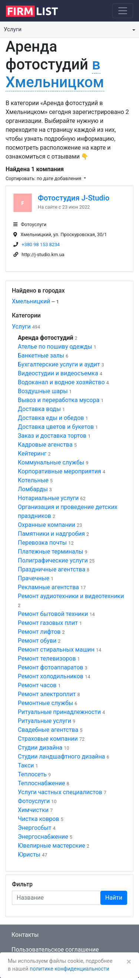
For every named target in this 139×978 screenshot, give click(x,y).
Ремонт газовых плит (48, 622)
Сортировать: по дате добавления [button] (44, 178)
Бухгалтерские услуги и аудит (59, 364)
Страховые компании (48, 738)
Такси (26, 765)
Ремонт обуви (37, 640)
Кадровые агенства (45, 444)
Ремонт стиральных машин (56, 649)
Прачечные (33, 578)
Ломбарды (33, 489)
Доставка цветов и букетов (56, 426)
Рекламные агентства (48, 587)
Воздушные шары (43, 391)
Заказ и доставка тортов (52, 435)
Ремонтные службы (45, 703)
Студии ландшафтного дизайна (61, 756)
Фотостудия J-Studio (73, 197)
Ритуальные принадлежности (59, 711)
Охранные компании (46, 524)
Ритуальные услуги (44, 720)
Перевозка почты (42, 542)
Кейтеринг (32, 453)
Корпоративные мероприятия (59, 471)
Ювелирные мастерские (51, 845)
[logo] (37, 10)
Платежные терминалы (50, 551)
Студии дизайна (40, 747)
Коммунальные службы (51, 462)
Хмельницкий (31, 301)
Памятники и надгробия (51, 533)
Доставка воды (39, 409)
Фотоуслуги (34, 801)
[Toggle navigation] (122, 10)
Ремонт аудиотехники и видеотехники (71, 596)
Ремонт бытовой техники (53, 613)
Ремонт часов (37, 685)
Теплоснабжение (41, 783)
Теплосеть (32, 774)
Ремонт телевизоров (47, 658)
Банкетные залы (41, 355)
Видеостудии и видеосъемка (58, 373)
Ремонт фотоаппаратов (50, 667)
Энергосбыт (35, 827)
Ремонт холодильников (50, 676)
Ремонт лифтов (39, 631)
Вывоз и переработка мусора (58, 400)
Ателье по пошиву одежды (55, 346)
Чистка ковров (38, 818)
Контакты (25, 934)
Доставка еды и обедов (51, 417)
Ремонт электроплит (47, 694)
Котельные (33, 480)
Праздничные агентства (51, 569)
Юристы (29, 854)
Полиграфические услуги (53, 560)
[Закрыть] (129, 962)
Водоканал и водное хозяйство (61, 382)
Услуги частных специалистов (60, 792)
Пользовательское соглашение (55, 949)
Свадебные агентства (48, 729)
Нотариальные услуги (48, 498)
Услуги (21, 326)
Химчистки (33, 810)
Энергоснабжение (43, 836)
